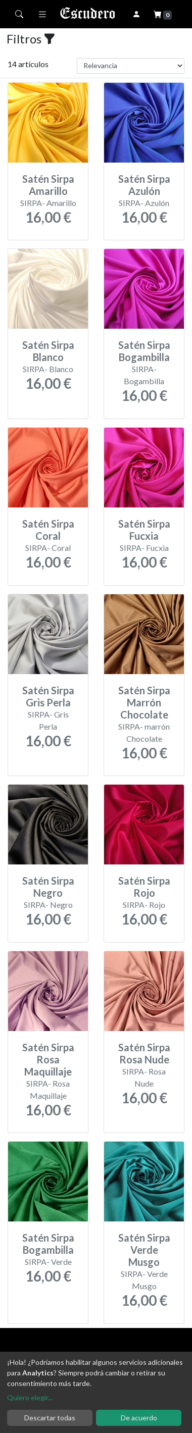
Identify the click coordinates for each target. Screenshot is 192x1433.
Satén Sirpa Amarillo (48, 185)
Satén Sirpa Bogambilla (144, 351)
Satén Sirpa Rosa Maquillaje (48, 1059)
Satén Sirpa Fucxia (144, 530)
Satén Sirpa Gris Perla (48, 696)
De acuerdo (139, 1417)
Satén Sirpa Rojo (144, 887)
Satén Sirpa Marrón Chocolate (144, 702)
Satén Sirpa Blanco (48, 351)
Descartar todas (49, 1417)
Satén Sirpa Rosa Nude (144, 1053)
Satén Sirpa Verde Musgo (144, 1250)
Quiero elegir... (30, 1397)
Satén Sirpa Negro (48, 887)
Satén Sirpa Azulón (144, 185)
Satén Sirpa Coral (48, 530)
